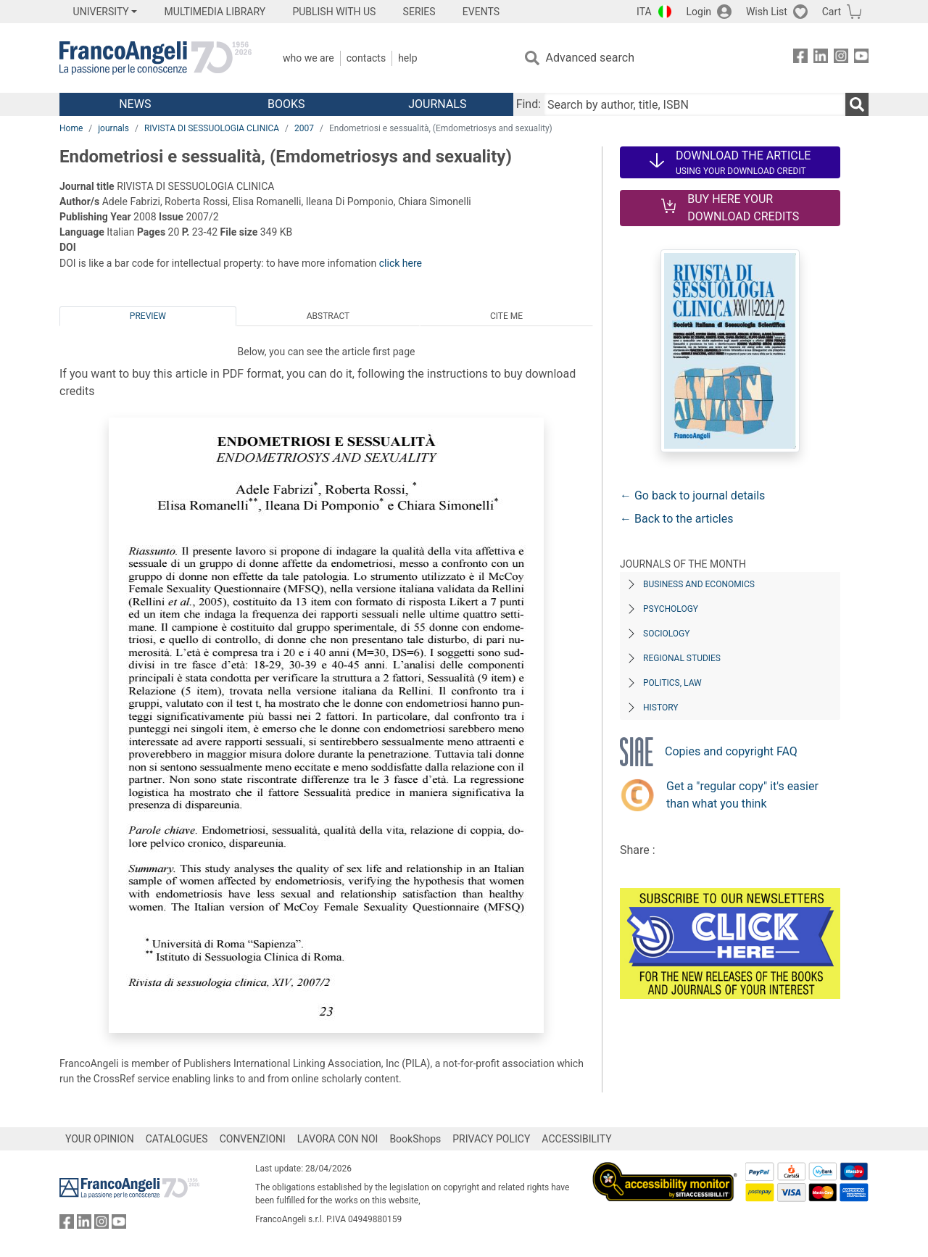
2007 (304, 128)
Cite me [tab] (506, 316)
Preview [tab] (148, 316)
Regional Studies (682, 658)
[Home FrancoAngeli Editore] (155, 58)
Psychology (670, 609)
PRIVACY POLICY (491, 1139)
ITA (644, 11)
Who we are (308, 58)
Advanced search (590, 58)
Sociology (666, 633)
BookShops (415, 1139)
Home (71, 128)
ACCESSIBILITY (576, 1139)
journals (113, 128)
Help (407, 58)
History (661, 707)
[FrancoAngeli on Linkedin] (820, 58)
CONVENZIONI (253, 1139)
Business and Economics (699, 584)
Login (699, 11)
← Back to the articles (676, 519)
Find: (528, 104)
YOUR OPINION (99, 1139)
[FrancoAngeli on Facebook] (800, 58)
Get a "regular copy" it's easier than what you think (742, 794)
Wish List (766, 11)
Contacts (366, 58)
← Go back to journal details (692, 495)
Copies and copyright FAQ (731, 751)
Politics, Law (672, 683)
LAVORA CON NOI (337, 1139)
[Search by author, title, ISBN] (694, 104)
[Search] (857, 104)
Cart (831, 11)
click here (400, 263)
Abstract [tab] (328, 316)
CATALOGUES (177, 1139)
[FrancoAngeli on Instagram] (841, 58)
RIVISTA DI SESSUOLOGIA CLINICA (211, 128)
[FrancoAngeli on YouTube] (861, 58)
